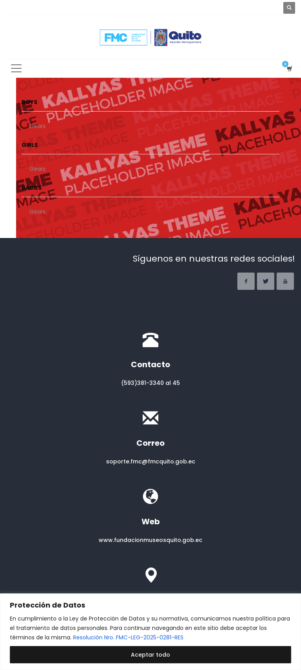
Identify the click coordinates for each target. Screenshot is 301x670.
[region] (150, 631)
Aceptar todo (150, 655)
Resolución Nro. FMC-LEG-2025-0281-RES (128, 637)
